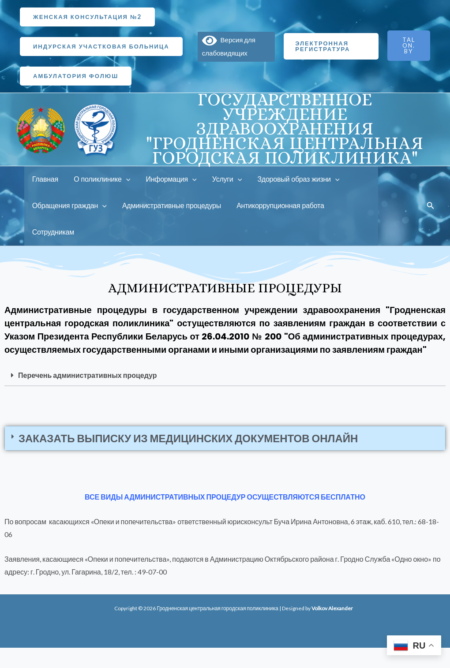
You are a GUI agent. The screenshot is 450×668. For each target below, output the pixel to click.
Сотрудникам (52, 232)
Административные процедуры (169, 205)
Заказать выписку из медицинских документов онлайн (188, 438)
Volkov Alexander (332, 608)
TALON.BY (408, 45)
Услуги (221, 179)
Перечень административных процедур (87, 375)
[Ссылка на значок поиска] (431, 206)
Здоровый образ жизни (292, 179)
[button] (225, 375)
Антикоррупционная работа (276, 205)
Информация (167, 179)
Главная (44, 179)
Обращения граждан (68, 206)
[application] (124, 179)
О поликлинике (99, 179)
